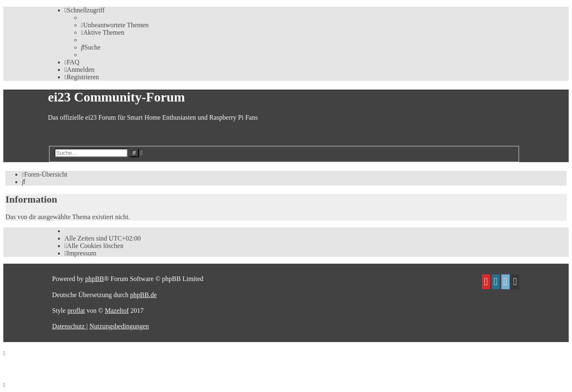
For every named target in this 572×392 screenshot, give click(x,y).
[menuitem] (114, 24)
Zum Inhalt (63, 131)
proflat (76, 310)
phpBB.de (143, 294)
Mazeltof (117, 310)
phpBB (94, 278)
